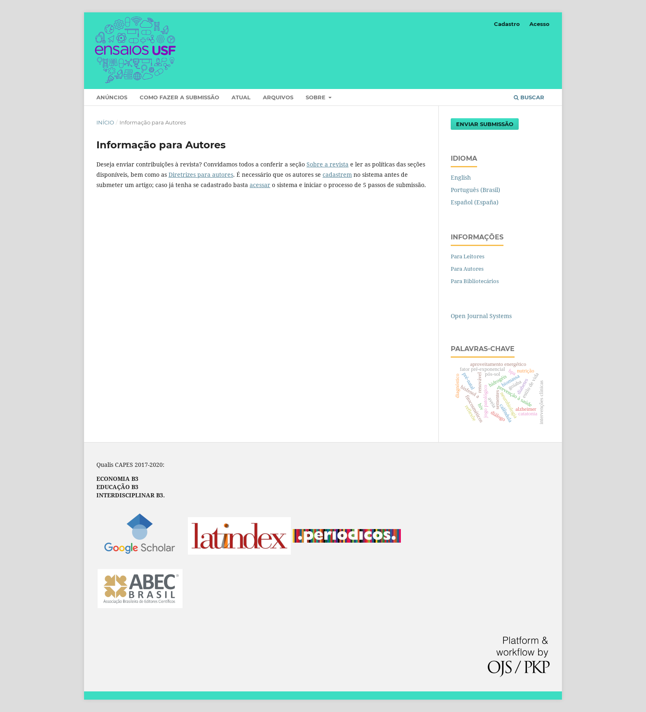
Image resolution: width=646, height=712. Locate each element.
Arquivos (278, 97)
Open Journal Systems (481, 316)
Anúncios (111, 97)
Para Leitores (468, 256)
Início (105, 122)
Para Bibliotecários (475, 281)
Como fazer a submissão (179, 97)
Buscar (529, 97)
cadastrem (337, 174)
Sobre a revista (328, 164)
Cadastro (507, 24)
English (461, 177)
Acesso (539, 24)
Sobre (316, 97)
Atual (241, 97)
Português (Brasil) (475, 190)
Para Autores (467, 268)
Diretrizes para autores (201, 174)
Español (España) (475, 202)
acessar (260, 185)
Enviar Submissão (484, 124)
